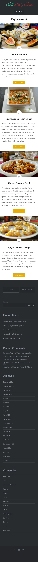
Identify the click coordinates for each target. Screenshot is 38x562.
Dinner (5, 493)
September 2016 (8, 394)
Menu (20, 12)
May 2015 (6, 460)
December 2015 (8, 431)
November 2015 (8, 436)
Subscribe (27, 290)
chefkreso (6, 362)
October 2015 (7, 440)
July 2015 (6, 452)
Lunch (5, 510)
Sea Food (6, 518)
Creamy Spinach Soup (10, 330)
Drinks (5, 497)
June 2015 (6, 456)
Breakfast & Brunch (9, 485)
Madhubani (6, 367)
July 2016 (6, 402)
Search (5, 302)
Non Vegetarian (8, 514)
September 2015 (8, 444)
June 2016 (6, 407)
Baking (5, 481)
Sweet (5, 526)
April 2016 (6, 415)
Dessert (6, 489)
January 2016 (7, 427)
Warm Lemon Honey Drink (11, 338)
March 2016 (7, 419)
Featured (6, 501)
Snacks (5, 522)
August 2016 (7, 398)
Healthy (5, 505)
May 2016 (6, 411)
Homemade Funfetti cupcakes (12, 334)
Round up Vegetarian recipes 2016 (14, 326)
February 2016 (7, 423)
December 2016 (8, 382)
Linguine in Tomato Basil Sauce (22, 367)
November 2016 (8, 386)
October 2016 (7, 390)
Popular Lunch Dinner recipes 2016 (14, 322)
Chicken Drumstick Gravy (20, 359)
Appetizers (6, 477)
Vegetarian (6, 530)
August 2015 (7, 448)
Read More (19, 82)
